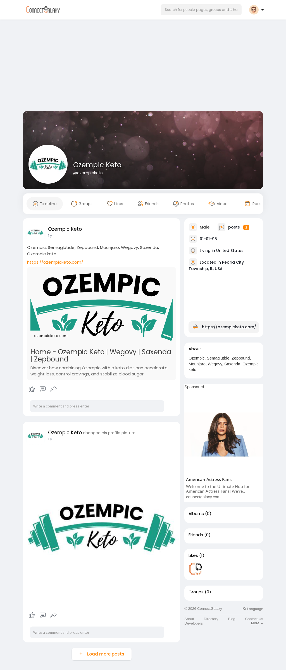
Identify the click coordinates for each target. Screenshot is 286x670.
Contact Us (254, 619)
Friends (196, 535)
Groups (196, 592)
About (189, 619)
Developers (193, 623)
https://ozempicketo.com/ (55, 262)
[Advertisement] (143, 66)
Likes (193, 555)
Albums (196, 513)
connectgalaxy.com (203, 497)
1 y (50, 235)
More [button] (257, 623)
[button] (201, 9)
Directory (211, 619)
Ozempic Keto (97, 165)
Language (252, 609)
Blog (231, 619)
